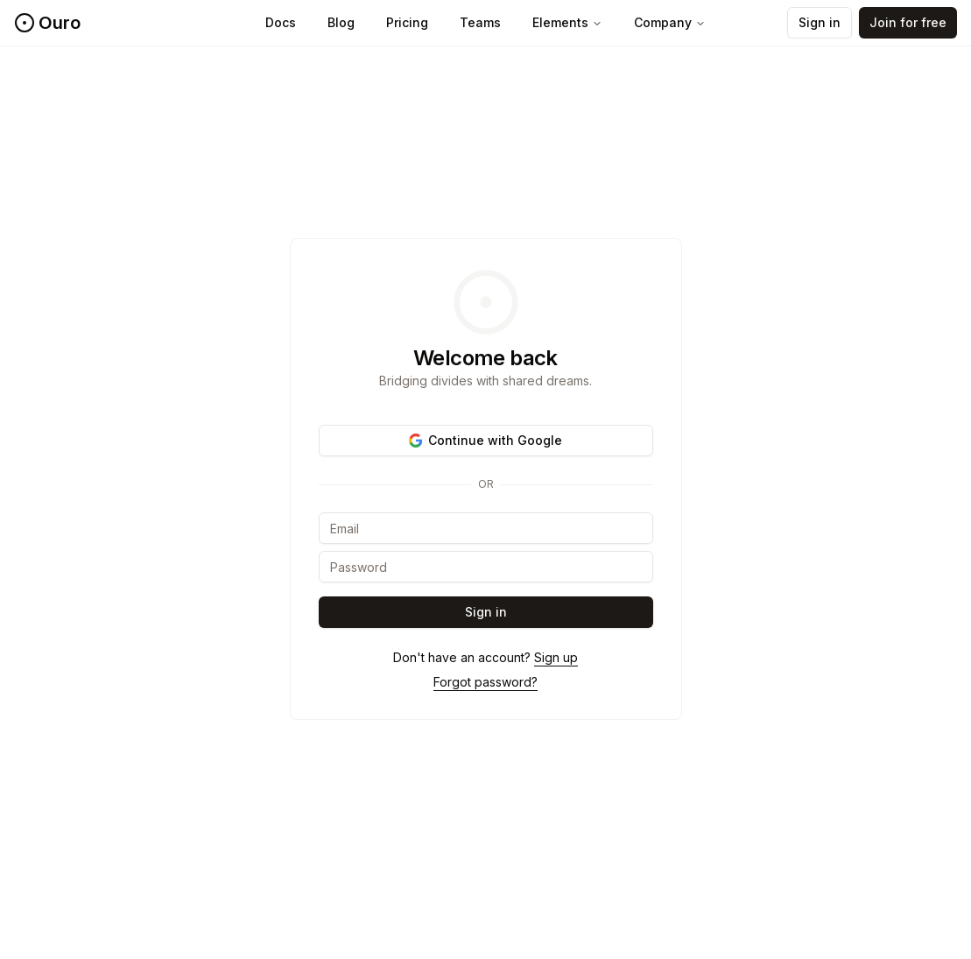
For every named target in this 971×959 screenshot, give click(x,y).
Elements (567, 22)
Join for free (907, 22)
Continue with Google (485, 440)
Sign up (556, 657)
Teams (480, 22)
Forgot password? (485, 681)
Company (670, 22)
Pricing (407, 22)
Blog (341, 22)
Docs (280, 22)
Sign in (820, 22)
